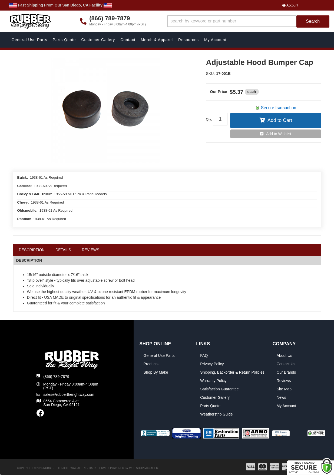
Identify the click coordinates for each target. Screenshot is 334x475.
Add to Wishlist (278, 134)
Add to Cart (279, 120)
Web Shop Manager (143, 468)
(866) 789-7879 (56, 376)
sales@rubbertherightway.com (68, 394)
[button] (248, 21)
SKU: (210, 73)
